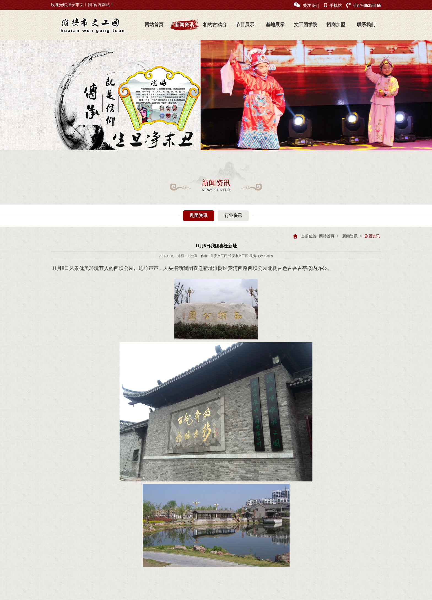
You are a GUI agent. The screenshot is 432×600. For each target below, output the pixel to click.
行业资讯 (233, 215)
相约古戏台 (214, 24)
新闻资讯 (184, 24)
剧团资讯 (198, 215)
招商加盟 (335, 24)
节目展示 (245, 24)
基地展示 (275, 24)
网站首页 (154, 24)
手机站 (333, 5)
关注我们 (306, 5)
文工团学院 (305, 24)
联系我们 (366, 24)
